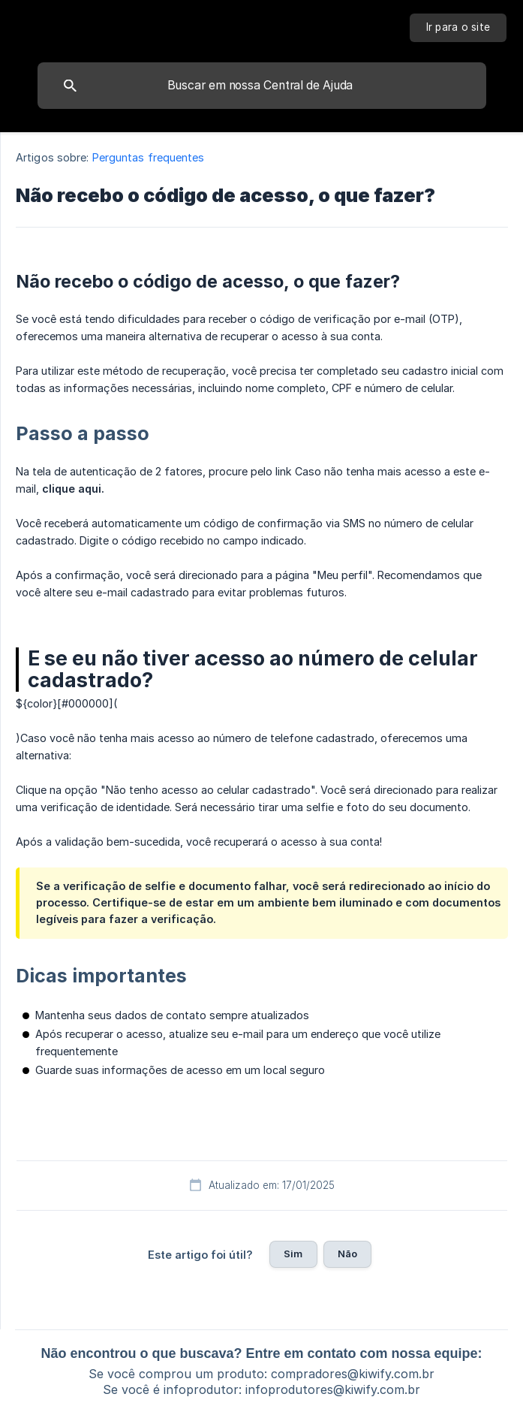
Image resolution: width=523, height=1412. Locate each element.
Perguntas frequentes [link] (148, 157)
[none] (458, 28)
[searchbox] (262, 85)
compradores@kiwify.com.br (352, 1373)
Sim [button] (293, 1254)
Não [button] (347, 1254)
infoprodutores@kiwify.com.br (332, 1389)
